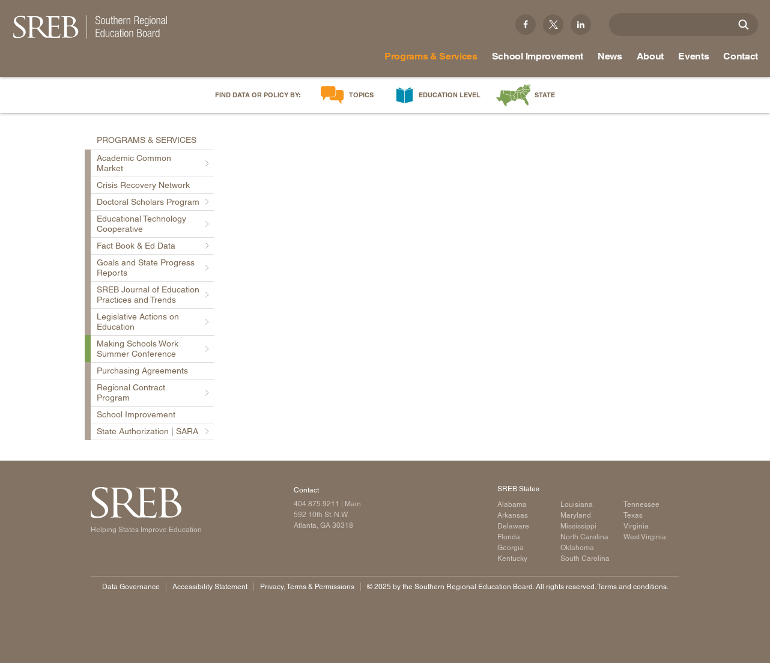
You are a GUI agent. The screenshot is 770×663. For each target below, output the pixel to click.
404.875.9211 (316, 504)
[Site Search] (743, 24)
